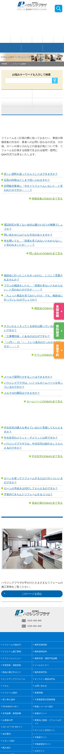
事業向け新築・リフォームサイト (48, 722)
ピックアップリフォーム (14, 679)
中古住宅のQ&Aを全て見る (47, 456)
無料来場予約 (41, 672)
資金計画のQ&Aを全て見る (47, 502)
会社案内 (7, 734)
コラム (6, 686)
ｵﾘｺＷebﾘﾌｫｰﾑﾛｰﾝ (10, 706)
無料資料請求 (41, 651)
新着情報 (39, 692)
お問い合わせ (41, 686)
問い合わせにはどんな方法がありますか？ (28, 234)
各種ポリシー (41, 713)
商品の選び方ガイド (12, 672)
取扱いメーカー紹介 (44, 706)
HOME (4, 64)
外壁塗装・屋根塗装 (12, 665)
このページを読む (23, 593)
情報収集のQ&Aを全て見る (47, 198)
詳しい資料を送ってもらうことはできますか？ (31, 173)
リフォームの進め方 (12, 645)
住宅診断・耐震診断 (12, 713)
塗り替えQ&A (9, 699)
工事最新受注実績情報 (45, 699)
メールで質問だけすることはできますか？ (28, 376)
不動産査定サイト (43, 744)
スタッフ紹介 (9, 741)
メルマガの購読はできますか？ (22, 392)
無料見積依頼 (41, 645)
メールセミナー (42, 665)
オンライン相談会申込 (45, 679)
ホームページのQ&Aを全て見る (45, 401)
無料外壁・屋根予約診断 (46, 658)
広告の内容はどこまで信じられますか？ (27, 179)
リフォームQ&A (19, 64)
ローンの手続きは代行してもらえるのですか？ (31, 488)
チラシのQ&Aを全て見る (48, 354)
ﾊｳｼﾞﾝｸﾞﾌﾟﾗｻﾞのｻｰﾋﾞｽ (12, 727)
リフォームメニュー (12, 658)
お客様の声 (8, 720)
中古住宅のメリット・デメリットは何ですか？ (31, 437)
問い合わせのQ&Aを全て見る (46, 253)
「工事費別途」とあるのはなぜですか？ (27, 336)
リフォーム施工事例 (12, 651)
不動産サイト (41, 737)
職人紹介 (7, 747)
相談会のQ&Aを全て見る (48, 308)
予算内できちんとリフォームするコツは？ (28, 494)
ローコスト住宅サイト (45, 730)
